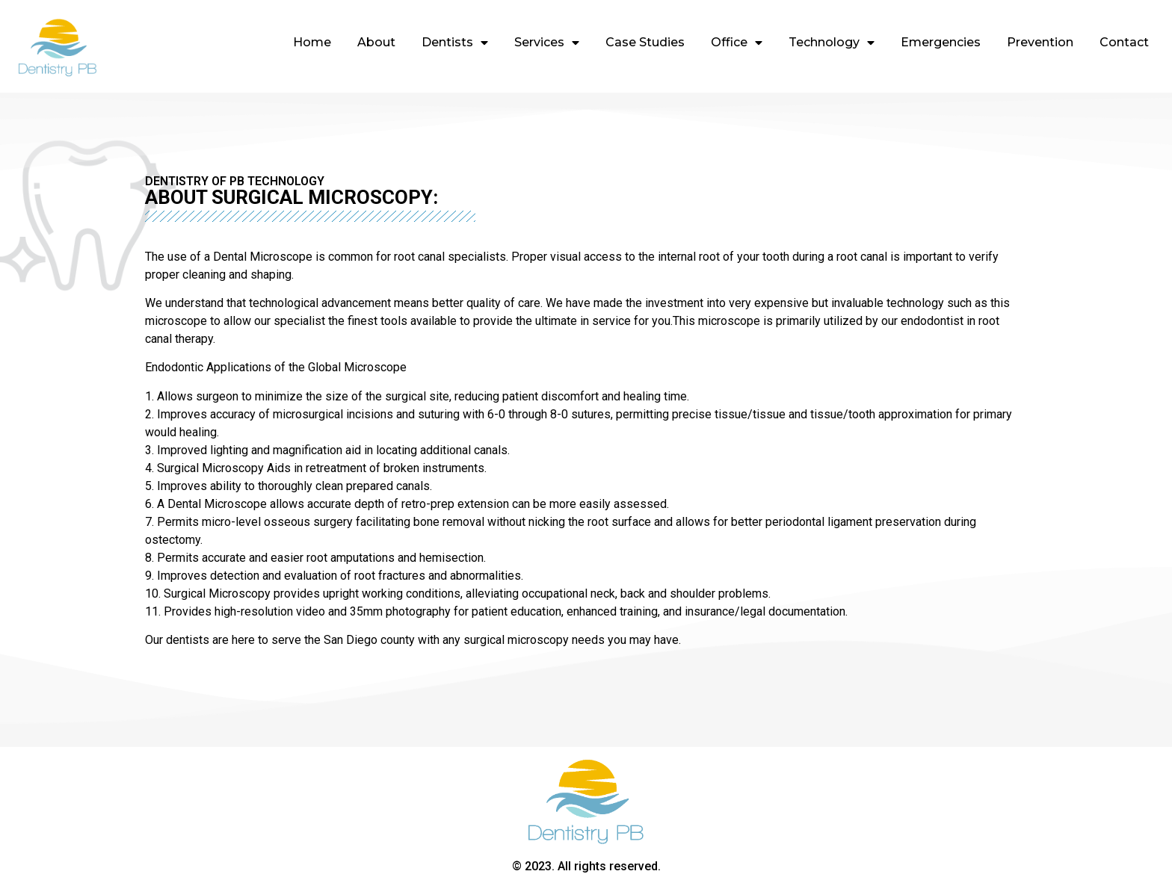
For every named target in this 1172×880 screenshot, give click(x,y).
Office (736, 42)
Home (312, 42)
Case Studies (645, 42)
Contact (1124, 42)
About (376, 42)
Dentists (455, 42)
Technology (832, 42)
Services (546, 42)
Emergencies (941, 42)
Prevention (1040, 42)
